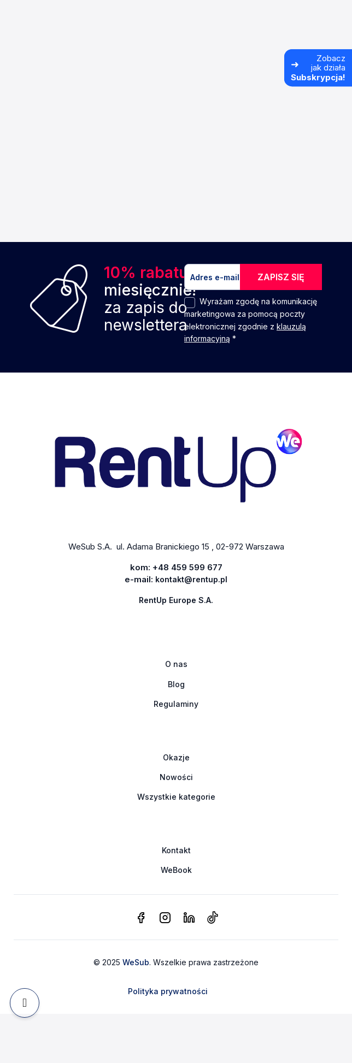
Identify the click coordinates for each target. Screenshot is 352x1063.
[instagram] (165, 918)
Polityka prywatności (168, 991)
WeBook (176, 870)
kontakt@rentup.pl (191, 579)
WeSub (135, 962)
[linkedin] (189, 918)
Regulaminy (176, 703)
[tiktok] (212, 918)
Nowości (176, 777)
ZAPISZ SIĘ (280, 276)
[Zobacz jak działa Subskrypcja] (318, 67)
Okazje (176, 757)
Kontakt (176, 850)
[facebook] (141, 918)
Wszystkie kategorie (176, 796)
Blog (176, 684)
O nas (176, 664)
